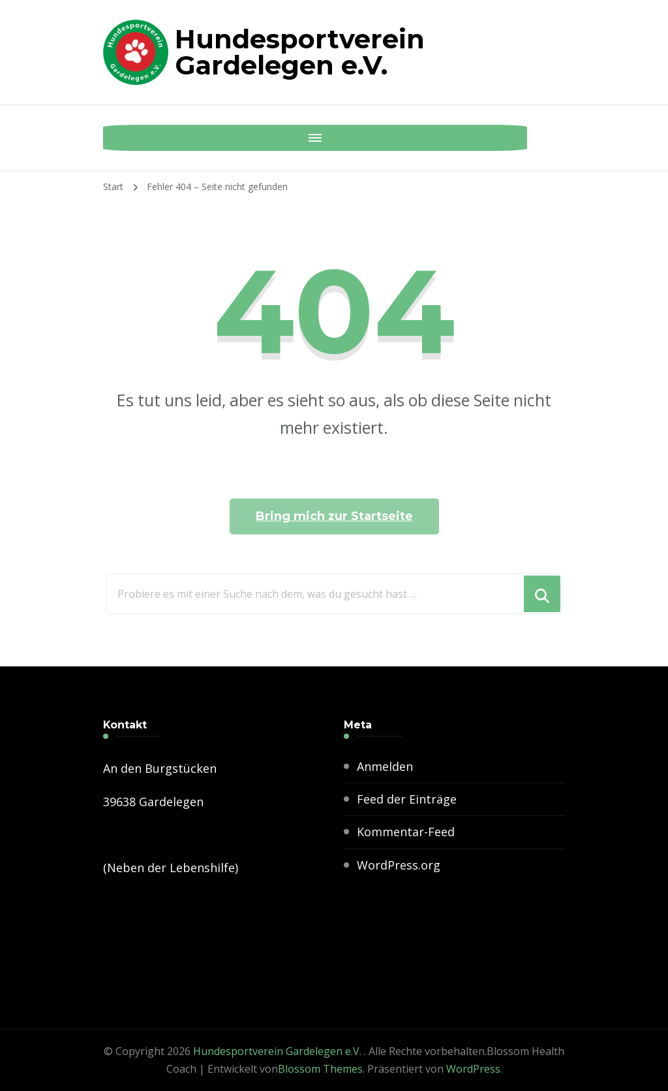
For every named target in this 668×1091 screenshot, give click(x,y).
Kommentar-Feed (406, 831)
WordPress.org (398, 865)
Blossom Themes (320, 1069)
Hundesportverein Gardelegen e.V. (300, 52)
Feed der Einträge (407, 799)
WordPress (473, 1069)
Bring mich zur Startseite (334, 516)
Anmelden (385, 766)
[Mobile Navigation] (116, 138)
